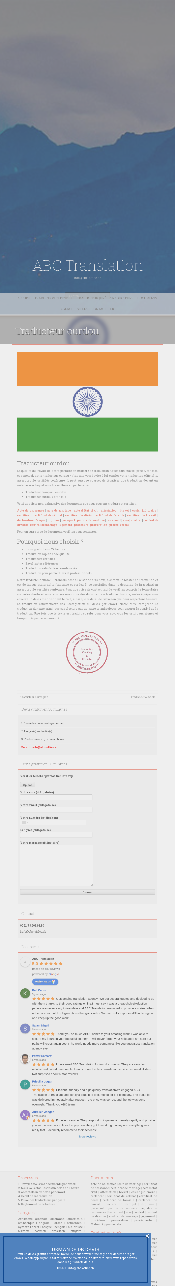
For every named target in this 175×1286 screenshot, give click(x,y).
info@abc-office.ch (81, 1268)
